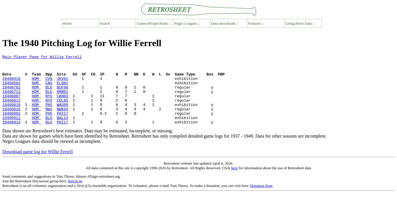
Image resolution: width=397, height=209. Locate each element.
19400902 (11, 125)
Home (67, 23)
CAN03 (62, 104)
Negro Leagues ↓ (187, 23)
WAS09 (62, 115)
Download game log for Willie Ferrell (37, 165)
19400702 (11, 94)
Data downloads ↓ (224, 23)
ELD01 (62, 88)
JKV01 (62, 83)
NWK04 (62, 120)
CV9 (48, 83)
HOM (36, 83)
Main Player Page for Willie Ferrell (42, 57)
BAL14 (62, 130)
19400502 (11, 88)
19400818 (11, 115)
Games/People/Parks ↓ (154, 23)
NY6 (48, 104)
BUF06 (62, 94)
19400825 (11, 120)
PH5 (48, 115)
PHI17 (62, 125)
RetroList (75, 195)
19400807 (11, 104)
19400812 (11, 109)
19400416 (11, 83)
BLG (48, 94)
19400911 (11, 130)
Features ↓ (256, 23)
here (234, 182)
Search (105, 23)
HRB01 (62, 99)
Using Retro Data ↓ (300, 23)
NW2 (48, 120)
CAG (48, 88)
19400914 (11, 135)
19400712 (11, 99)
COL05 (62, 109)
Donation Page (261, 199)
